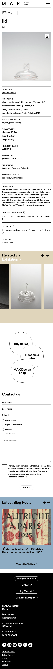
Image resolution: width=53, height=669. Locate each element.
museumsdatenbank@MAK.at (13, 624)
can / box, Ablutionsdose (13, 178)
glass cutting (15, 122)
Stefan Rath (14, 105)
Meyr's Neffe (21, 113)
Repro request (10, 420)
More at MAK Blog (26, 567)
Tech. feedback (10, 434)
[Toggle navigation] (48, 4)
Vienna (36, 102)
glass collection (9, 92)
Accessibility (6, 661)
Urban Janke (14, 109)
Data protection (7, 655)
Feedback (8, 429)
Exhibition (10, 259)
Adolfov (31, 113)
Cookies (5, 664)
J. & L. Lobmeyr (25, 102)
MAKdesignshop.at (26, 597)
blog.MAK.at (26, 591)
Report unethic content (13, 425)
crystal (5, 122)
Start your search (26, 578)
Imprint (4, 658)
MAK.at (26, 584)
